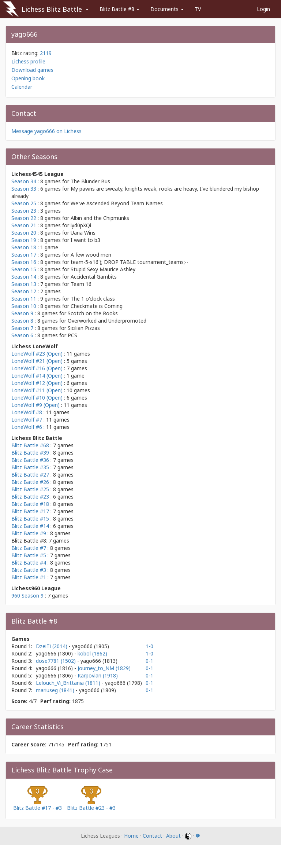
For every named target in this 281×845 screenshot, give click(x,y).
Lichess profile (28, 61)
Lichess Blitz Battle (52, 9)
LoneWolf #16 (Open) (37, 368)
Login (263, 8)
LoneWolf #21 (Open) (37, 360)
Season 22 (23, 217)
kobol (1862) (92, 653)
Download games (32, 69)
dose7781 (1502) (56, 660)
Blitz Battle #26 (30, 481)
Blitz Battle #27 (30, 474)
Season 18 (23, 247)
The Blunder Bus (90, 181)
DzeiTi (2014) (52, 646)
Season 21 (23, 225)
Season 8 (22, 320)
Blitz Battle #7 (28, 547)
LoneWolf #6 (26, 426)
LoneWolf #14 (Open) (37, 375)
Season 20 (23, 232)
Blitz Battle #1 (28, 577)
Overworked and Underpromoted (107, 320)
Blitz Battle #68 (30, 445)
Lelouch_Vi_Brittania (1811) (69, 682)
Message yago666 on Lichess (46, 131)
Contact (152, 835)
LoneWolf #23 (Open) (37, 353)
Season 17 (23, 254)
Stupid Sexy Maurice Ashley (103, 269)
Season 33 (23, 188)
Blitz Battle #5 (28, 555)
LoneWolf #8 (26, 412)
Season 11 (23, 298)
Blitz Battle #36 (30, 459)
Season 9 (22, 313)
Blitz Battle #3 (28, 569)
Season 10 (23, 305)
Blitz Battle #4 (28, 562)
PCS (72, 335)
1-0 (149, 646)
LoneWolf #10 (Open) (37, 397)
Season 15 (23, 269)
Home (131, 835)
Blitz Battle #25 (30, 489)
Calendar (21, 86)
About (173, 835)
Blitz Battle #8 (119, 8)
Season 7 (22, 327)
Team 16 (81, 283)
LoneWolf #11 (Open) (37, 390)
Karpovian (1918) (98, 675)
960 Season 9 (27, 595)
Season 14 (23, 276)
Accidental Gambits (94, 276)
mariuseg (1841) (56, 690)
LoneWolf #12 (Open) (37, 382)
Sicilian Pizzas (84, 327)
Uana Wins (83, 232)
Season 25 (23, 203)
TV (198, 8)
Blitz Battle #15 (30, 518)
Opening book (28, 78)
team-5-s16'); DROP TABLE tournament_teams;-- (129, 261)
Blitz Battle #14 (30, 525)
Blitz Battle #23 (30, 496)
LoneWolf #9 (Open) (35, 404)
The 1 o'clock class (93, 298)
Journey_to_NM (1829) (104, 668)
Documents (167, 8)
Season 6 (22, 335)
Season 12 (23, 291)
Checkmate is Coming (97, 305)
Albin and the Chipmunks (100, 217)
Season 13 (23, 283)
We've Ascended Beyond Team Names (117, 203)
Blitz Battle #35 (30, 467)
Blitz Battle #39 (30, 452)
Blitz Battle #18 (30, 503)
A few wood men (91, 254)
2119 (46, 52)
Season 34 (23, 181)
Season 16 (23, 261)
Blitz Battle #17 (30, 511)
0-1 (149, 660)
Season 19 (23, 239)
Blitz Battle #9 (28, 533)
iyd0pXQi (81, 225)
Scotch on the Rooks (93, 313)
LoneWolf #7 (26, 419)
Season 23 (23, 210)
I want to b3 (85, 239)
